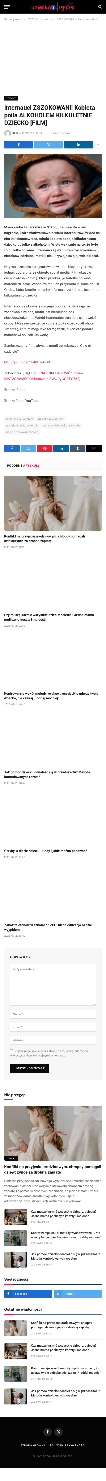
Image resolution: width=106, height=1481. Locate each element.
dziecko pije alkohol (51, 419)
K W (15, 133)
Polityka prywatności (67, 1445)
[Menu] (7, 7)
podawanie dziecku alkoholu (61, 425)
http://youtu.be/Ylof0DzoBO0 (27, 362)
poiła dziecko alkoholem (22, 432)
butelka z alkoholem (19, 419)
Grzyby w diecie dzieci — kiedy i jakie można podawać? (45, 851)
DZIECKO (11, 98)
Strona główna (33, 1445)
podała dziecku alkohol (21, 425)
